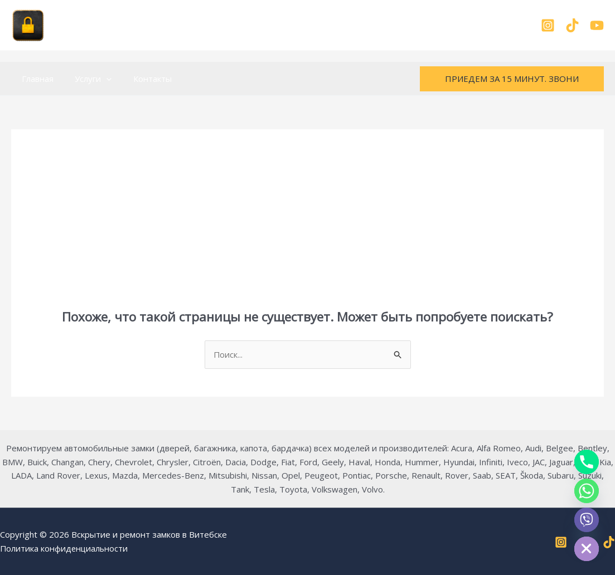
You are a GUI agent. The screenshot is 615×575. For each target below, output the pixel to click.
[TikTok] (572, 25)
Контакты (141, 78)
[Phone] (586, 462)
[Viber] (586, 520)
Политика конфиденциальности (65, 548)
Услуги (86, 78)
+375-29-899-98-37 (307, 25)
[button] (99, 78)
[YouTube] (597, 25)
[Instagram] (548, 25)
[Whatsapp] (586, 491)
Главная (35, 78)
